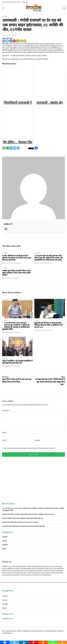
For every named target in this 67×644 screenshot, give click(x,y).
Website (37, 440)
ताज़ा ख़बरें (5, 16)
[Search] (64, 8)
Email (4, 440)
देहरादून (4, 549)
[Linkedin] (10, 40)
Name (4, 432)
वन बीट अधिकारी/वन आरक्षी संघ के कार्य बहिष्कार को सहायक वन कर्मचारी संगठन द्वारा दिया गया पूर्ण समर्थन (16, 257)
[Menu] (3, 8)
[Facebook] (3, 40)
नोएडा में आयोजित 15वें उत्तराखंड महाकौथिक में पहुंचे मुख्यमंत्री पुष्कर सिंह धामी (17, 362)
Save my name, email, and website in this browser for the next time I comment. (29, 448)
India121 (14, 35)
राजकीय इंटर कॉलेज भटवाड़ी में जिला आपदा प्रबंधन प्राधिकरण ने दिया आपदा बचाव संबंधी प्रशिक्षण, (16, 272)
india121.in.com (8, 618)
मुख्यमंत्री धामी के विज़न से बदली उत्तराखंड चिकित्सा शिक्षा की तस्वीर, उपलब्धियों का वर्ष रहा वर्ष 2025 (48, 325)
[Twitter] (7, 40)
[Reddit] (17, 40)
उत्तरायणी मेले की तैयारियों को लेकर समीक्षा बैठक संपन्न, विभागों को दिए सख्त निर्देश (23, 526)
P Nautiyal (18, 263)
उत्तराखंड (5, 320)
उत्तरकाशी (4, 537)
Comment (6, 410)
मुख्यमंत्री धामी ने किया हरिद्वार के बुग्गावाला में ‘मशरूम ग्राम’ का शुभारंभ (20, 522)
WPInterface (8, 633)
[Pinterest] (14, 40)
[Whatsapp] (21, 40)
